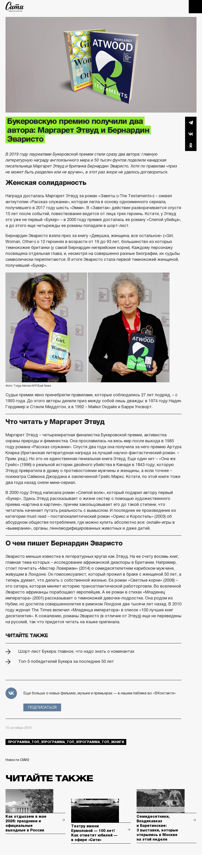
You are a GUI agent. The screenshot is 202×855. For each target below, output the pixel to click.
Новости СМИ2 (17, 760)
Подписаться (42, 707)
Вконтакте (191, 134)
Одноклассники (191, 145)
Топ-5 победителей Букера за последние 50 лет (66, 661)
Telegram (191, 122)
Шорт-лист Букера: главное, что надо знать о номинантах (76, 651)
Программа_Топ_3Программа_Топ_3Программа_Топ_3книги (66, 742)
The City (14, 7)
